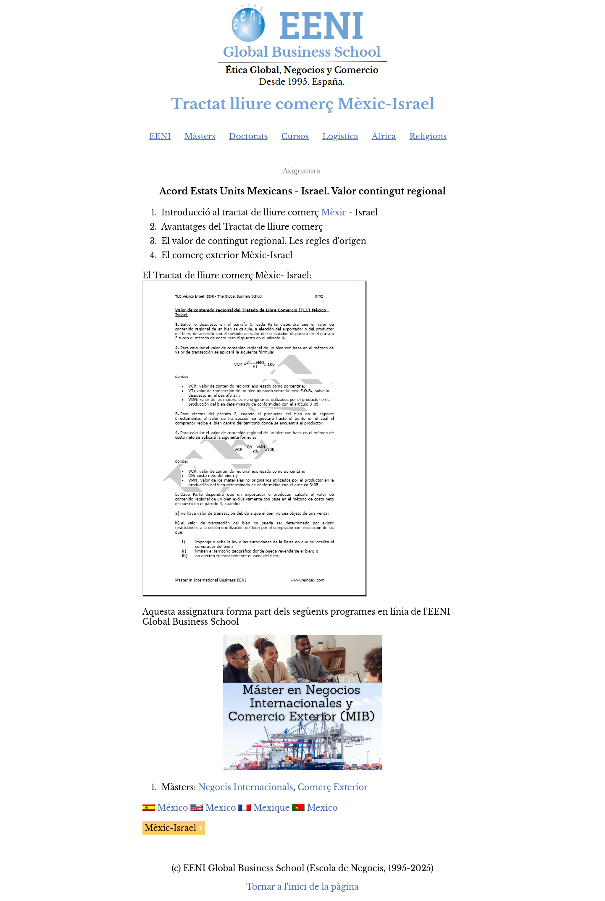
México (173, 808)
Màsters (200, 136)
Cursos (295, 136)
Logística (340, 136)
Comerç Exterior (332, 787)
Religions (428, 136)
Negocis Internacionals (245, 787)
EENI (160, 136)
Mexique (271, 808)
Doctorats (248, 136)
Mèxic (334, 212)
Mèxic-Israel (170, 828)
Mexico (220, 808)
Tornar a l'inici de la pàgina (302, 887)
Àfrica (384, 136)
